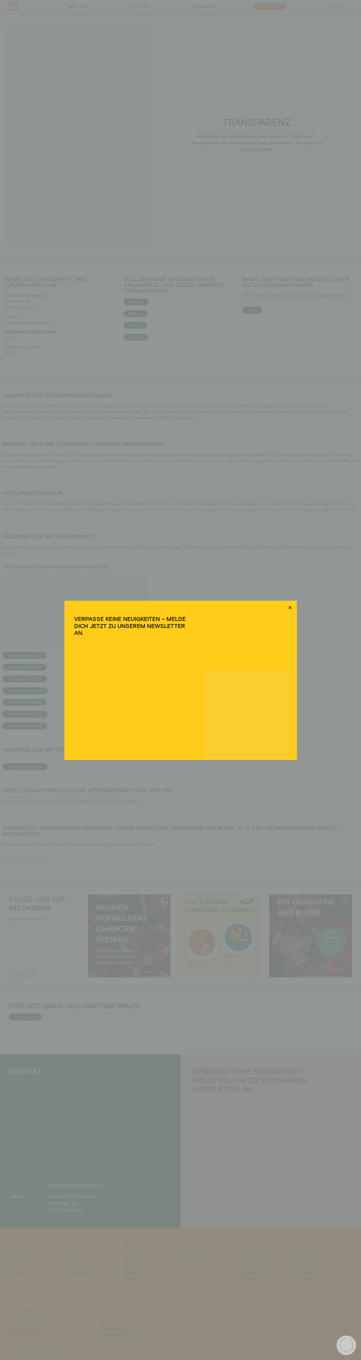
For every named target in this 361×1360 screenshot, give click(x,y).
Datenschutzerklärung (185, 709)
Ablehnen (176, 698)
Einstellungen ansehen (218, 698)
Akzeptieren (138, 698)
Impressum (209, 709)
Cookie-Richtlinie (156, 709)
